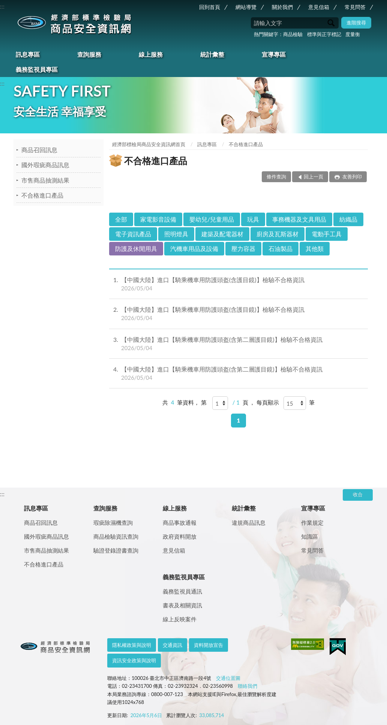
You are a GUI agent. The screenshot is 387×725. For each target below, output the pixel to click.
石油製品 (280, 248)
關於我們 (282, 7)
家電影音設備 (158, 219)
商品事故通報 (179, 522)
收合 (358, 494)
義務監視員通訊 (182, 591)
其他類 (315, 248)
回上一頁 (313, 177)
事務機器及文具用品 (299, 219)
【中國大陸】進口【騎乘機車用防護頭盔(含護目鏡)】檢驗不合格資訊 (238, 284)
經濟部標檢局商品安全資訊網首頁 (148, 144)
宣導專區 (274, 54)
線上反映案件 (179, 619)
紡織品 (348, 219)
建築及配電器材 (222, 233)
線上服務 (151, 54)
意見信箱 (318, 7)
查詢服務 (89, 54)
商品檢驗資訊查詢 (115, 536)
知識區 (309, 536)
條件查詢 (276, 177)
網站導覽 (246, 7)
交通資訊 (172, 645)
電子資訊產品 (133, 233)
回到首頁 (209, 7)
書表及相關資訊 (182, 605)
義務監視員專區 (37, 69)
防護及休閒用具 (136, 248)
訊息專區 (28, 54)
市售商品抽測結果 (45, 180)
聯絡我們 (247, 686)
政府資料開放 (179, 536)
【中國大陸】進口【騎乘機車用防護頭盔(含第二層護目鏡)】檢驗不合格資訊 (238, 343)
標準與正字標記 (324, 34)
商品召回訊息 (39, 149)
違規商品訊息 (249, 522)
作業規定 (312, 522)
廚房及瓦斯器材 (277, 233)
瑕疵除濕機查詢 (113, 522)
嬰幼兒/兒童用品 (211, 219)
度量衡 (352, 34)
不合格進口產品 (42, 195)
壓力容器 (243, 248)
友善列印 (351, 177)
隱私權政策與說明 (131, 645)
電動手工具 (327, 233)
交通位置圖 (228, 678)
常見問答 (355, 7)
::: (2, 6)
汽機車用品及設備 (194, 248)
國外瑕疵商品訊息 (45, 164)
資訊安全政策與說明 (134, 660)
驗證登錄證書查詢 (115, 550)
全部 (121, 219)
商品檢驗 (293, 34)
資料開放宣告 (208, 645)
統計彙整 (212, 54)
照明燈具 (176, 233)
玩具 (253, 219)
